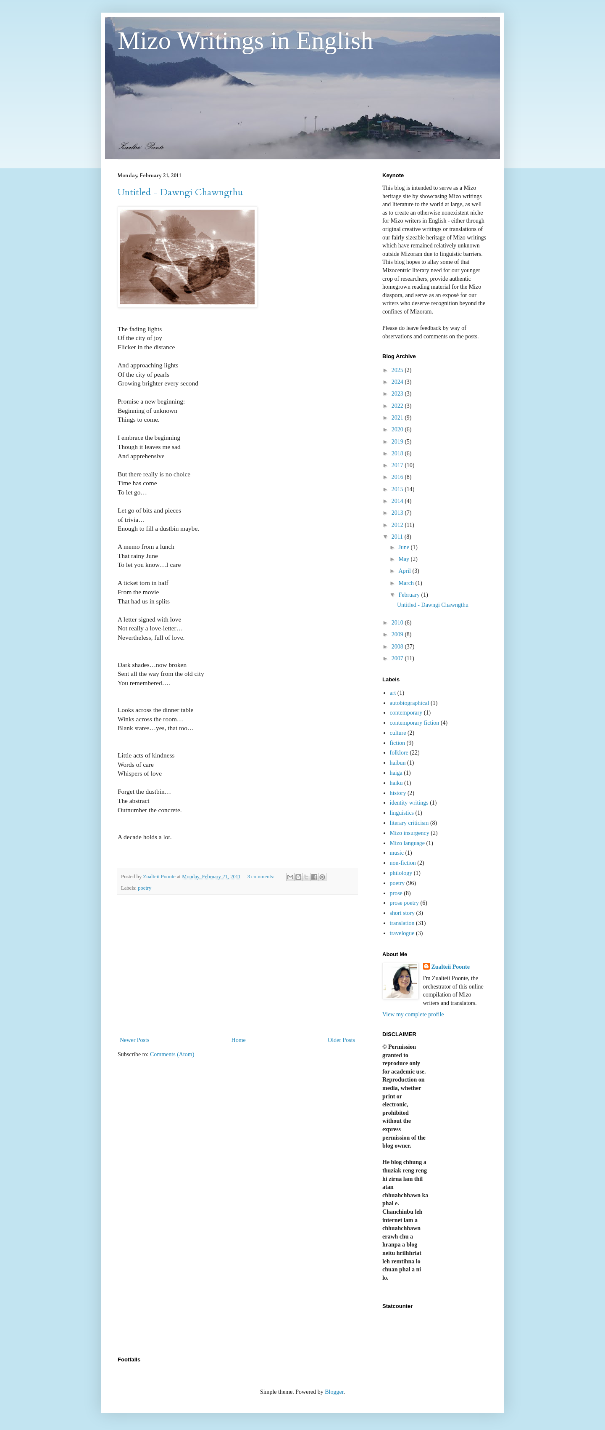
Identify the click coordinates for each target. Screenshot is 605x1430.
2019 (398, 442)
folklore (399, 753)
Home (238, 1040)
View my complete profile (413, 1014)
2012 (398, 525)
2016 (398, 477)
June (404, 547)
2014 (398, 501)
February (409, 595)
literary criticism (409, 823)
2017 (398, 465)
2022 (398, 406)
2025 (398, 370)
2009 (398, 634)
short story (402, 913)
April (405, 571)
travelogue (402, 933)
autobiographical (409, 703)
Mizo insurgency (409, 833)
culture (398, 733)
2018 (398, 453)
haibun (398, 763)
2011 (398, 537)
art (393, 693)
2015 (398, 489)
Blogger (334, 1392)
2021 (398, 418)
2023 (398, 394)
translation (402, 923)
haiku (396, 783)
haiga (396, 773)
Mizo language (407, 843)
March (406, 583)
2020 (398, 429)
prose (396, 893)
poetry (144, 888)
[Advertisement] (237, 965)
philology (401, 873)
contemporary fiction (414, 723)
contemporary (406, 713)
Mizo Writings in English (245, 40)
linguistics (402, 813)
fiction (397, 743)
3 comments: (261, 877)
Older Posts (341, 1040)
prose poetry (404, 903)
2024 (398, 382)
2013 (398, 513)
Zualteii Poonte (450, 967)
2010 (398, 622)
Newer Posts (134, 1040)
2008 (398, 646)
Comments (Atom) (172, 1054)
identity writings (409, 803)
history (398, 793)
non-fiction (403, 863)
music (397, 853)
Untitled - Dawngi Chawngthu (180, 192)
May (404, 559)
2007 (398, 658)
